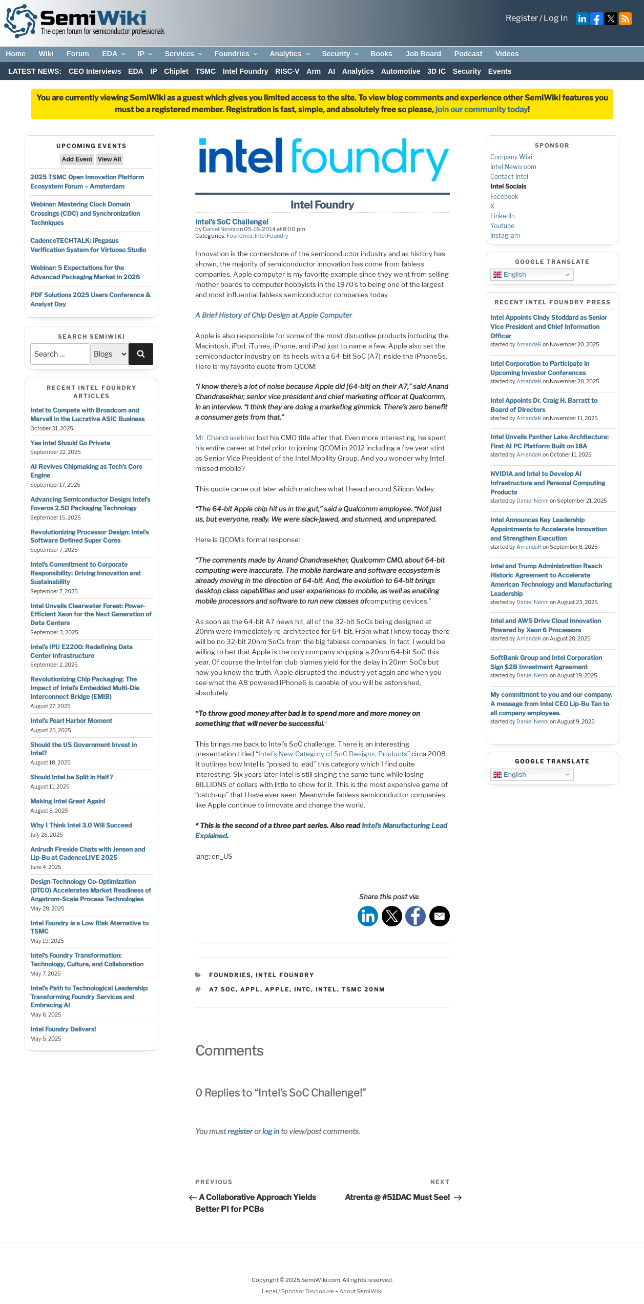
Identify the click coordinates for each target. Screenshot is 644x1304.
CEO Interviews (95, 71)
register (240, 1131)
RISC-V (287, 71)
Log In (556, 18)
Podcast (468, 54)
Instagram (505, 235)
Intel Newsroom (513, 167)
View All (109, 159)
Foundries (237, 54)
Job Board (423, 54)
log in (270, 1131)
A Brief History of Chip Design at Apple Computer (273, 315)
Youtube (502, 226)
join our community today (481, 109)
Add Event (77, 159)
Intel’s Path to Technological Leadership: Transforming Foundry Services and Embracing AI (89, 996)
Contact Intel (509, 176)
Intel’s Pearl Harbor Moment (71, 721)
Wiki (46, 54)
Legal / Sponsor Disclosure (298, 1291)
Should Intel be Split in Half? (71, 777)
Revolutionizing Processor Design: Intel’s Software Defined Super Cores (89, 536)
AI (331, 71)
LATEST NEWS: (34, 71)
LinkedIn (502, 216)
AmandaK (529, 344)
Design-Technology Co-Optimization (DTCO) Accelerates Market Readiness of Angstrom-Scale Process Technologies (90, 890)
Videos (507, 54)
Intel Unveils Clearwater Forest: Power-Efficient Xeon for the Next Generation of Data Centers (91, 614)
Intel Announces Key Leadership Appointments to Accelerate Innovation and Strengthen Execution (548, 529)
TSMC (205, 71)
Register (522, 18)
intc (302, 989)
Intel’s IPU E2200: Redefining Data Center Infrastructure (81, 651)
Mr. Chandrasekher (225, 437)
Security (341, 54)
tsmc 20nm (363, 989)
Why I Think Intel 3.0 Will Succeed (81, 825)
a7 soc (222, 989)
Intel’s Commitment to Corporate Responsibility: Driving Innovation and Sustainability (85, 573)
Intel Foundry (245, 71)
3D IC (436, 71)
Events (500, 71)
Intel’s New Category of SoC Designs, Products (332, 754)
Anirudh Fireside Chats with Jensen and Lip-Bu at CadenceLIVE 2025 (87, 853)
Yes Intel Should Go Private (70, 443)
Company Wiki (511, 157)
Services (184, 54)
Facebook (504, 196)
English (509, 275)
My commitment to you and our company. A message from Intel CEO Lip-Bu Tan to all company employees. (551, 704)
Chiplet (176, 71)
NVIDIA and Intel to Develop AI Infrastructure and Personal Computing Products (547, 483)
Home (16, 54)
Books (381, 54)
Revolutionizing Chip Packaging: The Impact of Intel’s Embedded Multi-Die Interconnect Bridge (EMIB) (84, 687)
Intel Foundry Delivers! (63, 1029)
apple (277, 989)
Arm (313, 71)
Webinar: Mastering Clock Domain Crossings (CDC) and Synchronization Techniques (85, 213)
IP (146, 54)
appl (250, 989)
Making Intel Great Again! (67, 801)
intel (326, 989)
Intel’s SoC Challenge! (231, 221)
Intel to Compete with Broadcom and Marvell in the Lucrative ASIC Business (87, 414)
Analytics (290, 54)
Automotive (401, 71)
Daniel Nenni (219, 229)
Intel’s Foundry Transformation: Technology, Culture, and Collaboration (86, 959)
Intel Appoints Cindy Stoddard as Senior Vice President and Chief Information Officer (548, 327)
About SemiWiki (361, 1291)
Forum (78, 54)
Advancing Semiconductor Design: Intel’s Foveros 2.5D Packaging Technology (90, 503)
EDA (114, 54)
